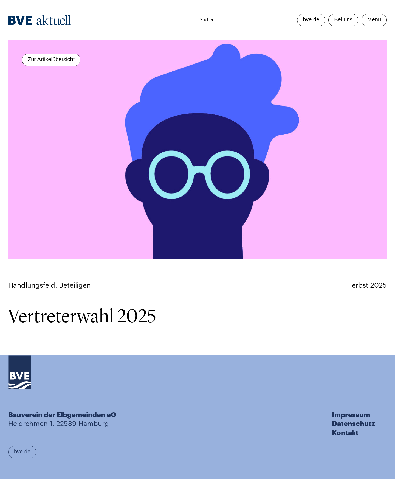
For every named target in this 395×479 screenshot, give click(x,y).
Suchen (206, 19)
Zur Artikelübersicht (51, 59)
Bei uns (343, 19)
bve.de (311, 19)
